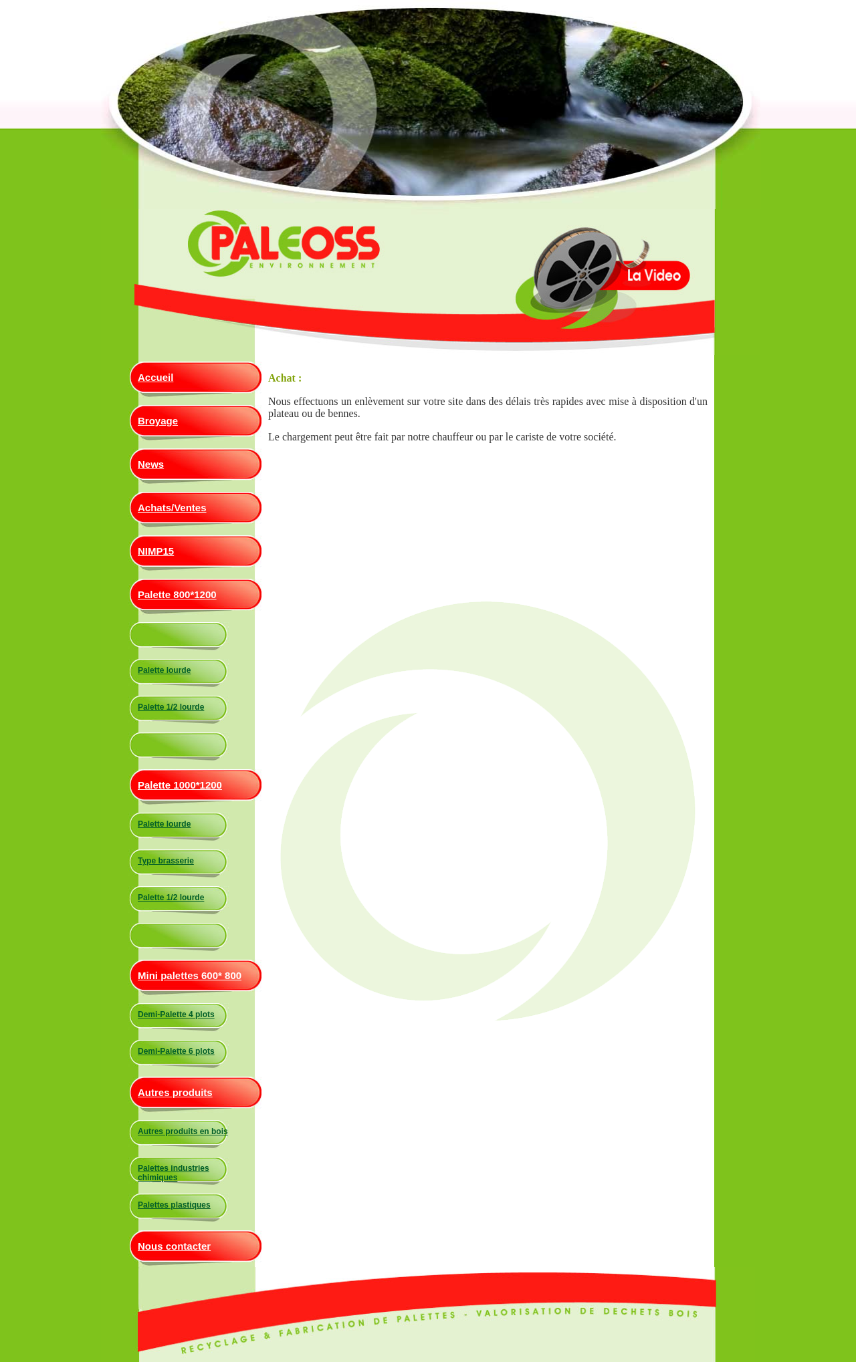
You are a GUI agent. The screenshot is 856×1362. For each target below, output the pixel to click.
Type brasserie (166, 860)
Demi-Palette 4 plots (176, 1014)
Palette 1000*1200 (180, 785)
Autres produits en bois (183, 1131)
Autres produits (175, 1092)
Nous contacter (174, 1246)
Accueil (155, 377)
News (151, 464)
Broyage (158, 420)
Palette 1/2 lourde (171, 707)
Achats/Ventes (172, 507)
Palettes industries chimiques (173, 1173)
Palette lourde (164, 670)
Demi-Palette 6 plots (176, 1051)
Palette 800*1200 (177, 594)
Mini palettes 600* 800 (189, 975)
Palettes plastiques (174, 1205)
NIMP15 (156, 551)
